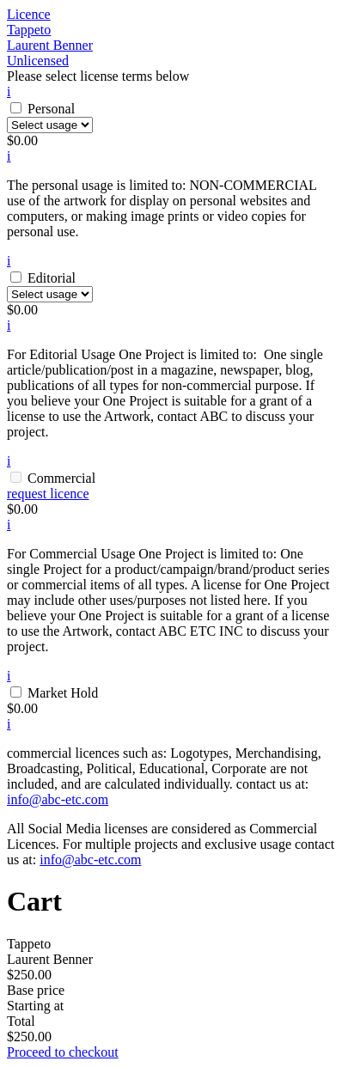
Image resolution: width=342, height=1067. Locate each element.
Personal (51, 108)
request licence (48, 493)
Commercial (61, 478)
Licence (29, 14)
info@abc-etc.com (57, 799)
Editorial (51, 278)
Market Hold (62, 693)
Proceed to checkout (63, 1052)
